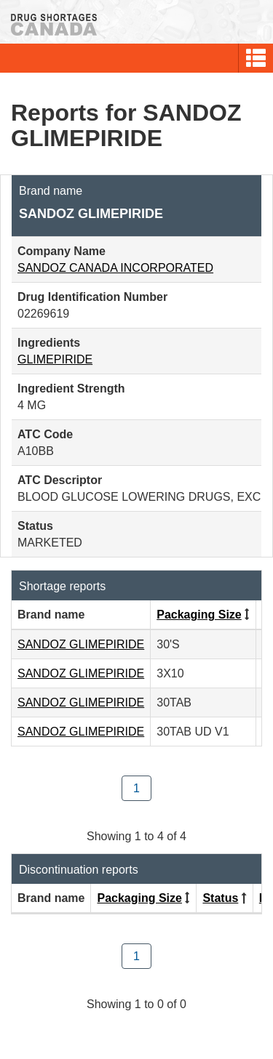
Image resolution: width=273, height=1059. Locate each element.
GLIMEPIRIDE (54, 359)
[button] (256, 58)
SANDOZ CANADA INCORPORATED (115, 268)
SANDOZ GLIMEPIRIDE (80, 644)
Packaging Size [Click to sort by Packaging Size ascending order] (199, 614)
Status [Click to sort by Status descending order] (220, 898)
